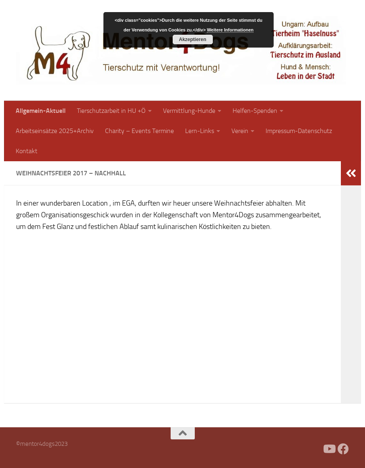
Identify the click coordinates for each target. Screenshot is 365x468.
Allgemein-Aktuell (41, 110)
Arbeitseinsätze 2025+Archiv (55, 131)
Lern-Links (199, 131)
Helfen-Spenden (255, 110)
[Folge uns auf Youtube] (328, 449)
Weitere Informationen (230, 29)
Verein (239, 131)
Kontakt (26, 151)
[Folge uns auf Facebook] (343, 449)
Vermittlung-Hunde (189, 110)
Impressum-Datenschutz (299, 131)
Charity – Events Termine (139, 131)
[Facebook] (314, 449)
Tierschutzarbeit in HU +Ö (111, 110)
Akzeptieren (192, 39)
